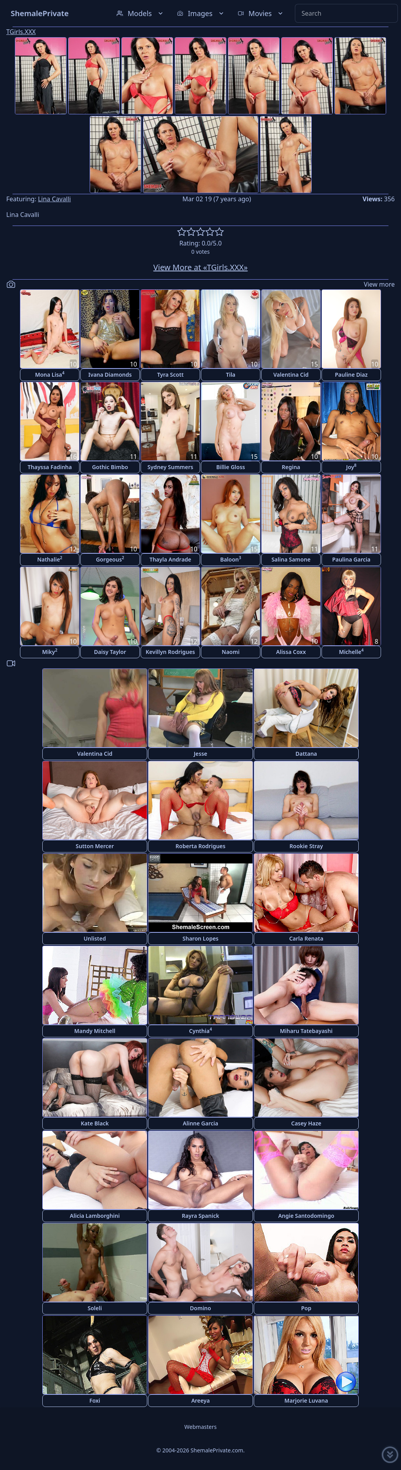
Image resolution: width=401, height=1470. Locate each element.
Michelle (351, 651)
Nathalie (49, 559)
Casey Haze (306, 1123)
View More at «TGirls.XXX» (201, 267)
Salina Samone (291, 559)
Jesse (201, 753)
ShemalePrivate (40, 13)
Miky (50, 651)
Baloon (230, 559)
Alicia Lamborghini (94, 1215)
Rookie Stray (306, 846)
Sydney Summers (170, 467)
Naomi (230, 652)
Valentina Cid (291, 374)
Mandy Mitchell (95, 1031)
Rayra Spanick (200, 1215)
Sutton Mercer (95, 846)
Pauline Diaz (351, 374)
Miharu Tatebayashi (306, 1031)
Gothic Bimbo (110, 467)
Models (140, 13)
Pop (306, 1308)
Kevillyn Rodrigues (170, 652)
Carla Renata (306, 938)
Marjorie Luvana (306, 1400)
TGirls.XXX (21, 31)
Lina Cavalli (54, 199)
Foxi (94, 1400)
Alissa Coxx (291, 652)
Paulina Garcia (351, 559)
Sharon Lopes (200, 938)
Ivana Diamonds (110, 374)
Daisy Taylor (110, 652)
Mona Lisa (49, 374)
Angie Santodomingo (306, 1215)
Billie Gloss (230, 467)
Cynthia (200, 1030)
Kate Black (94, 1123)
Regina (291, 467)
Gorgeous (110, 559)
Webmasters (200, 1426)
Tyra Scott (170, 374)
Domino (200, 1308)
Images (201, 13)
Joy (351, 466)
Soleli (95, 1308)
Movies (261, 13)
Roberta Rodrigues (200, 846)
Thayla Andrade (170, 559)
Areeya (200, 1400)
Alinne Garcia (200, 1123)
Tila (230, 374)
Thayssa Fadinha (50, 467)
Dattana (306, 753)
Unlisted (95, 938)
